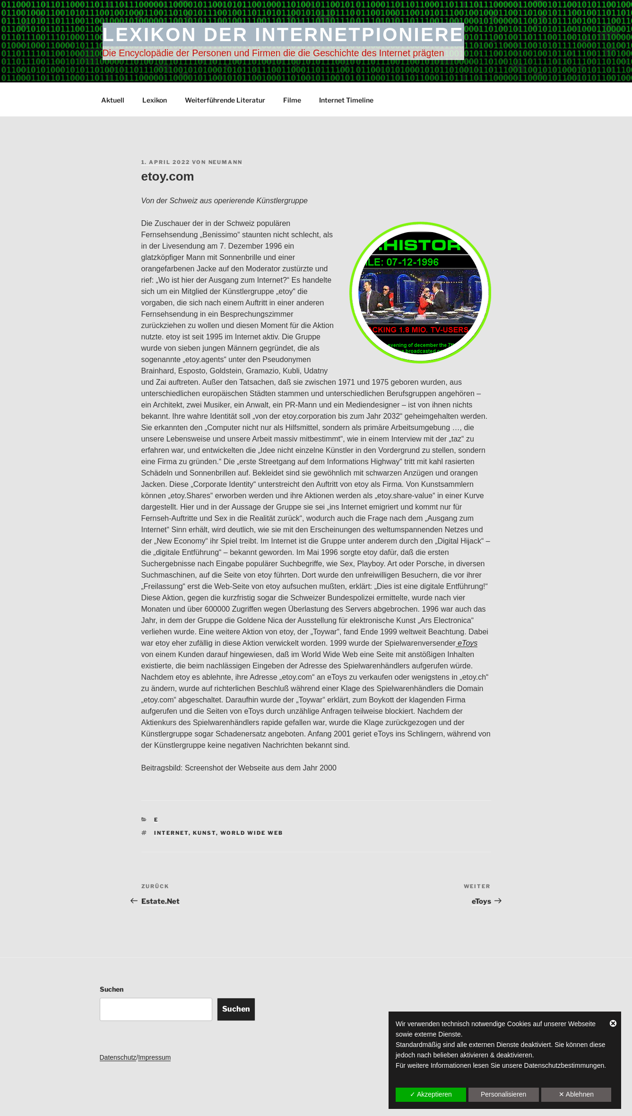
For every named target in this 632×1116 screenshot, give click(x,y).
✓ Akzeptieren (431, 1094)
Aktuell (112, 100)
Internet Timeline (346, 100)
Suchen (111, 989)
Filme (292, 100)
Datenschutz (118, 1057)
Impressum (154, 1057)
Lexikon (154, 100)
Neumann (225, 162)
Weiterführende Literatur (225, 100)
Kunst (204, 833)
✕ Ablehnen (576, 1094)
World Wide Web (251, 833)
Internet (171, 833)
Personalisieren (504, 1094)
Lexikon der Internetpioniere (283, 34)
